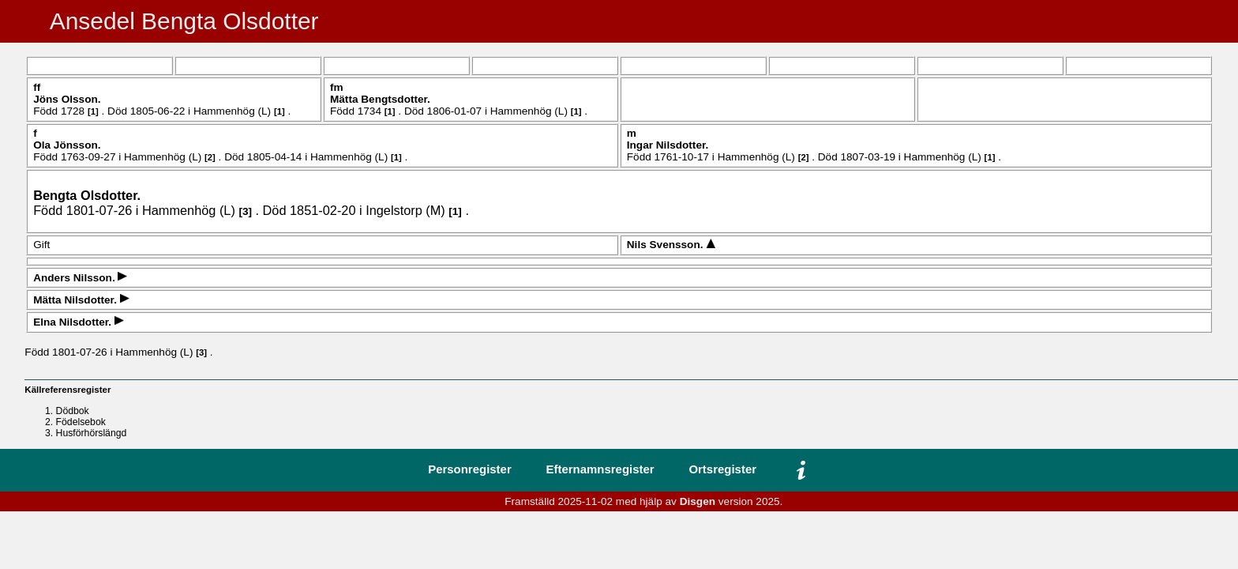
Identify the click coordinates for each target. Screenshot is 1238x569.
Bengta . (87, 195)
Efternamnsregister (600, 469)
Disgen (697, 501)
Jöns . (66, 99)
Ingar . (668, 145)
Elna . (73, 322)
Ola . (66, 145)
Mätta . (380, 99)
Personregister (470, 469)
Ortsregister (722, 469)
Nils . (667, 245)
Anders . (75, 278)
